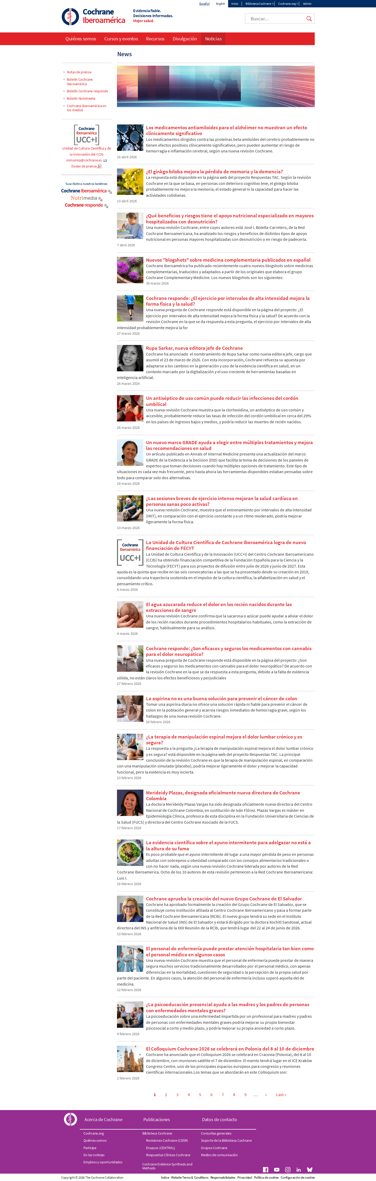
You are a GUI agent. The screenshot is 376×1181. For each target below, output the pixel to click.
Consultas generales (216, 1133)
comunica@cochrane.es (84, 160)
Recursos (155, 38)
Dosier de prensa (83, 166)
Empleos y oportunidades (102, 1162)
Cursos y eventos (121, 38)
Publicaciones (156, 1119)
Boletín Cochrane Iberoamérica (80, 81)
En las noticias (94, 1155)
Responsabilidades (222, 1177)
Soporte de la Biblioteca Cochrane (226, 1140)
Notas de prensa (79, 72)
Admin (307, 4)
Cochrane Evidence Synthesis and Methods (167, 1166)
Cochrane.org (286, 4)
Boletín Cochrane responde (87, 91)
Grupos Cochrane (214, 1147)
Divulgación (185, 38)
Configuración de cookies (298, 1177)
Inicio (234, 4)
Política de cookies (266, 1177)
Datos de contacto (219, 1119)
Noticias (213, 38)
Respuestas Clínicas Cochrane (168, 1155)
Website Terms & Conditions (189, 1177)
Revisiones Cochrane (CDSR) (167, 1140)
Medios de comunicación (219, 1155)
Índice (165, 1177)
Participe (89, 1147)
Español (204, 4)
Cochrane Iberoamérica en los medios (86, 108)
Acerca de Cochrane (103, 1119)
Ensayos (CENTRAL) (160, 1147)
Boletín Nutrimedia (81, 98)
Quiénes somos (80, 38)
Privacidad (244, 1177)
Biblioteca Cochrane (258, 4)
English (220, 4)
